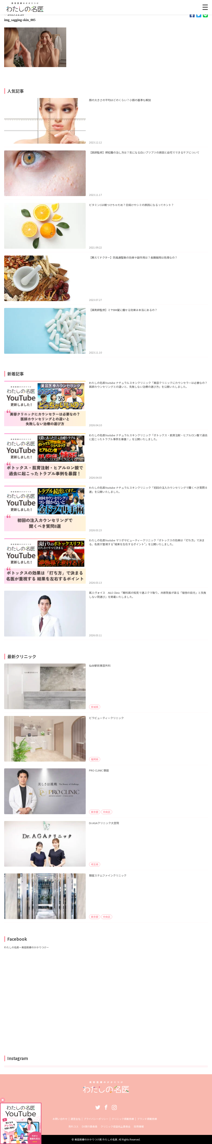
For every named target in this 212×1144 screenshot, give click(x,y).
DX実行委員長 (89, 1126)
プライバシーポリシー (96, 1118)
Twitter (97, 1107)
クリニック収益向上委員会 (115, 1126)
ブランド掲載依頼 (147, 1118)
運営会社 (76, 1118)
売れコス (73, 1126)
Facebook (106, 1107)
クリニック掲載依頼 (123, 1118)
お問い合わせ (60, 1118)
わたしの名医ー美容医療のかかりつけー (26, 947)
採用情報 (139, 1126)
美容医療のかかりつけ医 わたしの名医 (96, 1139)
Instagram (114, 1107)
